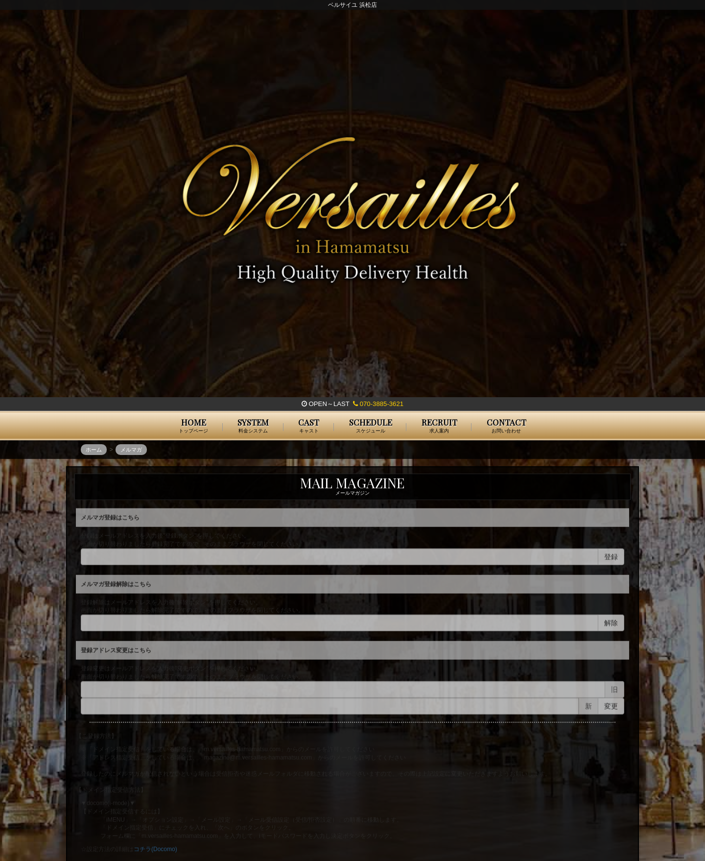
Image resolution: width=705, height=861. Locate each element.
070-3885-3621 (378, 403)
